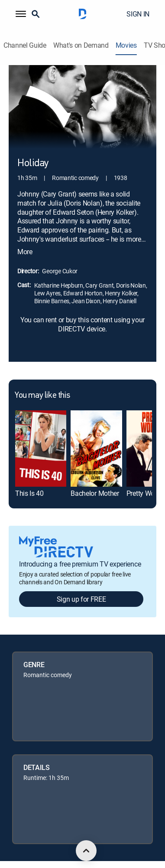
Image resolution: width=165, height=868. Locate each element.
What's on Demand (81, 45)
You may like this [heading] (42, 395)
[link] (40, 448)
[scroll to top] (86, 851)
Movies (126, 45)
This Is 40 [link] (29, 493)
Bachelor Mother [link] (95, 493)
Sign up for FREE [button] (81, 599)
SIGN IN (137, 14)
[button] (21, 14)
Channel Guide (24, 45)
